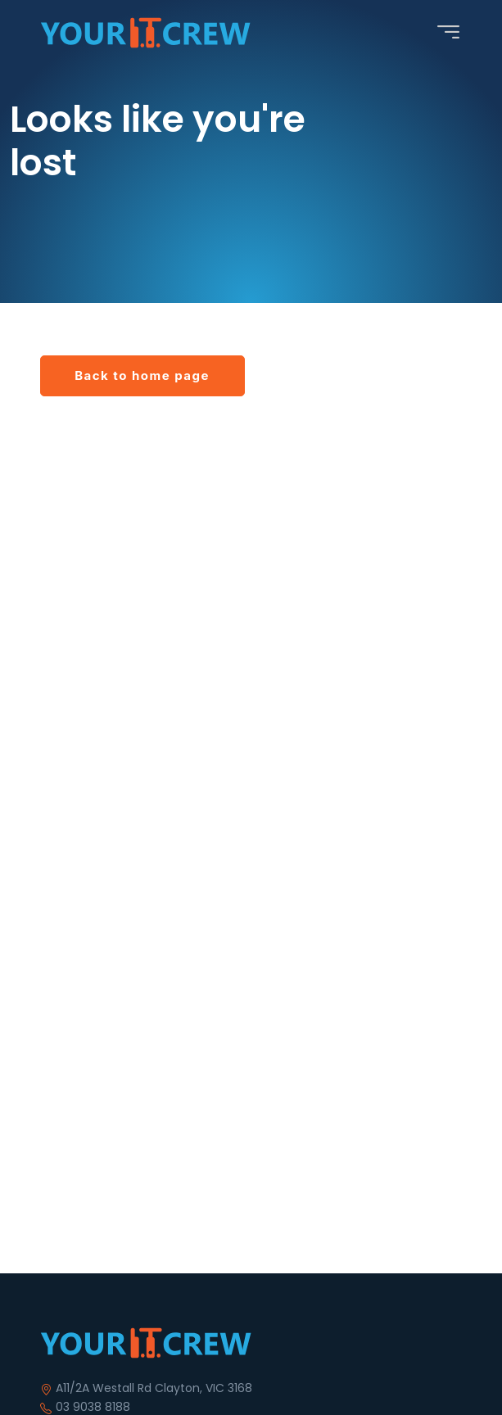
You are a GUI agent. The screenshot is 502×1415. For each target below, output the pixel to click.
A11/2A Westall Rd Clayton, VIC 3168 (154, 1388)
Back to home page (142, 375)
